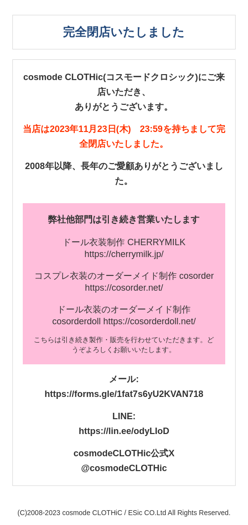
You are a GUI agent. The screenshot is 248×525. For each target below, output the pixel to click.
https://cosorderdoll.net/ (149, 321)
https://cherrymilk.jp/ (123, 254)
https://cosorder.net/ (124, 288)
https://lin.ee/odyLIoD (124, 431)
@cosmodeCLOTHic (124, 468)
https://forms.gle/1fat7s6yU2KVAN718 (124, 394)
